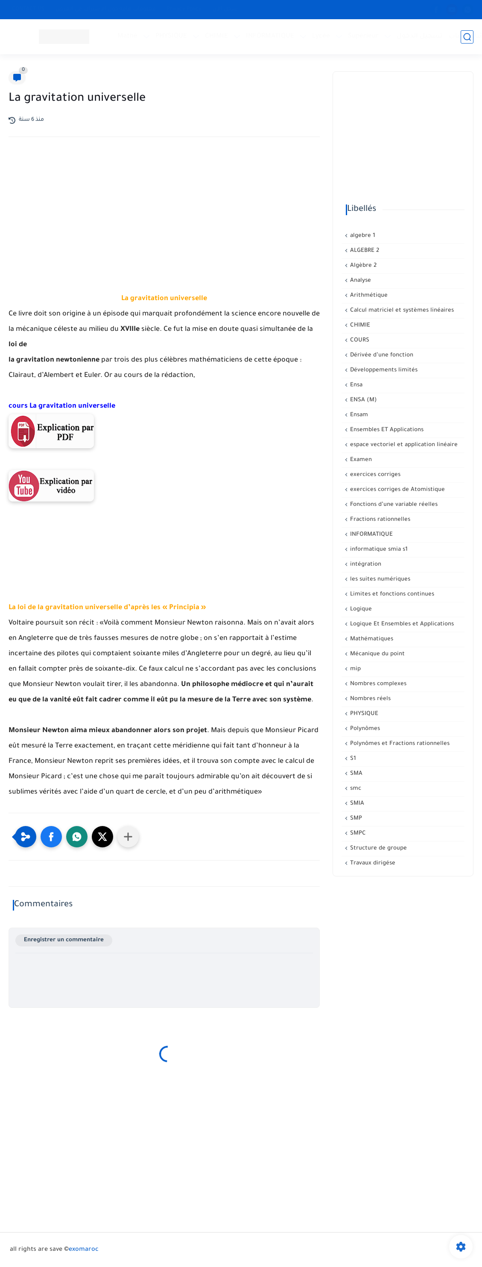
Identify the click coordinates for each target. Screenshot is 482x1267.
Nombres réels (369, 699)
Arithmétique (368, 295)
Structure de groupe (377, 848)
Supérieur (363, 36)
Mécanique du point (376, 654)
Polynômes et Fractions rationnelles (399, 744)
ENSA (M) (362, 400)
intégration (364, 564)
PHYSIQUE (171, 36)
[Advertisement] (164, 218)
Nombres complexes (377, 684)
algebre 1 (361, 236)
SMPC (357, 833)
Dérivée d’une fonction (380, 355)
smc (354, 788)
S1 (352, 759)
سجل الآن (225, 9)
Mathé (127, 36)
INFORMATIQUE (270, 36)
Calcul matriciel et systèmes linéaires (401, 310)
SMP (355, 818)
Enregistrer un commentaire (64, 940)
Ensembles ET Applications (386, 430)
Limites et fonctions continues (391, 594)
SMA (355, 774)
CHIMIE (216, 36)
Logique (360, 609)
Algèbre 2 (362, 266)
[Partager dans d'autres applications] (128, 836)
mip (354, 669)
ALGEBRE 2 (363, 251)
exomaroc (84, 1250)
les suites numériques (379, 579)
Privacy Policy (184, 9)
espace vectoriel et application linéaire (403, 445)
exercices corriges (374, 475)
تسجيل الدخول (419, 36)
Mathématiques (370, 639)
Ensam (358, 415)
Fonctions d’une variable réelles (393, 505)
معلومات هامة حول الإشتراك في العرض (106, 9)
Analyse (359, 280)
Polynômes (364, 729)
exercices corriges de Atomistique (396, 490)
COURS (358, 340)
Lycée (321, 36)
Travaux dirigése (371, 863)
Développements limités (383, 370)
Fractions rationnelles (379, 520)
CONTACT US (28, 9)
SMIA (356, 803)
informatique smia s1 (378, 549)
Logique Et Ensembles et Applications (401, 624)
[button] (51, 836)
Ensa (355, 385)
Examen (360, 460)
